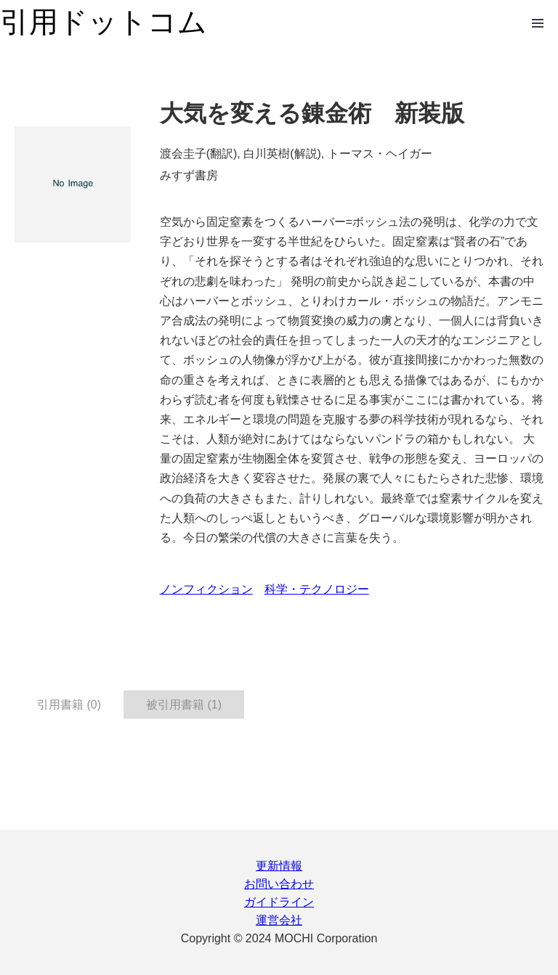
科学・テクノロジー (316, 589)
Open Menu (537, 23)
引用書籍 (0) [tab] (69, 704)
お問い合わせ (279, 884)
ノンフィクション (206, 589)
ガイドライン (279, 902)
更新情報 (279, 866)
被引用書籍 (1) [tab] (184, 704)
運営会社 (279, 920)
